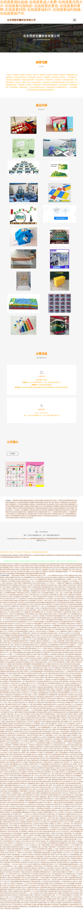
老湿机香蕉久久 (70, 767)
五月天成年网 (73, 812)
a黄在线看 (54, 783)
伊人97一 (39, 650)
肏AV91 (68, 681)
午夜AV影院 (35, 648)
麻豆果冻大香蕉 (27, 636)
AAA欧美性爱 (67, 841)
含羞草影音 (65, 650)
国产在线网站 (38, 904)
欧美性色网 (16, 804)
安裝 (40, 507)
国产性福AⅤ (53, 779)
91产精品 (57, 698)
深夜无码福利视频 (75, 789)
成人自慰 (9, 779)
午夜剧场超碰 (15, 856)
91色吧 (23, 617)
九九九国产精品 (59, 902)
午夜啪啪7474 (78, 846)
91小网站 (77, 625)
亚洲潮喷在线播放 (10, 594)
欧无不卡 (17, 617)
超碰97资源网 (57, 854)
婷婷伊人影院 (33, 902)
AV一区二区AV (4, 621)
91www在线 (42, 738)
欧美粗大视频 (55, 717)
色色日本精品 (64, 665)
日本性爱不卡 (75, 692)
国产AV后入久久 (32, 685)
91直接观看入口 (63, 800)
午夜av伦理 (36, 629)
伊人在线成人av (60, 725)
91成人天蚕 (64, 685)
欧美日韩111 (11, 631)
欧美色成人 (9, 584)
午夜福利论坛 (10, 817)
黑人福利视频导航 (55, 756)
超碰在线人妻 (35, 829)
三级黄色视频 (9, 731)
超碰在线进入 (20, 596)
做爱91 (53, 590)
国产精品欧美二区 (51, 598)
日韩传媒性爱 (37, 590)
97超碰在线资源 (47, 706)
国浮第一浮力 (53, 866)
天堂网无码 (36, 896)
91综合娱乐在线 (18, 719)
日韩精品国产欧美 (72, 673)
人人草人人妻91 (40, 621)
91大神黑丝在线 (47, 748)
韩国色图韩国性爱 (7, 727)
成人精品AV (72, 800)
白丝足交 (18, 625)
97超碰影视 (26, 613)
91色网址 (28, 891)
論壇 (50, 502)
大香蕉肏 (71, 794)
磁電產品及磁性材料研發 (67, 507)
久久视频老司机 (71, 590)
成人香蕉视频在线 (20, 623)
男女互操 (72, 586)
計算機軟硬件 (12, 506)
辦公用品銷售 (29, 515)
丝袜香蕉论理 (22, 658)
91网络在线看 (6, 823)
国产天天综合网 (32, 875)
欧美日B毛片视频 (29, 869)
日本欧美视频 (24, 598)
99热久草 (65, 794)
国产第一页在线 (46, 613)
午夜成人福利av (52, 615)
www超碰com (13, 771)
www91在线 (73, 650)
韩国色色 (79, 860)
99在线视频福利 (36, 731)
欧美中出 (6, 783)
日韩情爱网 (35, 873)
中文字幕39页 (45, 625)
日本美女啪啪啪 (29, 615)
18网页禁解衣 (23, 792)
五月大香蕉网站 (11, 583)
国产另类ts (78, 794)
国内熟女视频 (46, 590)
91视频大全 (60, 894)
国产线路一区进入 (10, 877)
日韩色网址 (45, 656)
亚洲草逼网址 (32, 650)
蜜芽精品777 (50, 606)
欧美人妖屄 (55, 837)
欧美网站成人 (61, 663)
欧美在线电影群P (72, 887)
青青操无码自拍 (24, 769)
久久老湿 (71, 833)
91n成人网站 (46, 804)
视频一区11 (33, 779)
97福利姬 (72, 860)
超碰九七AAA (74, 640)
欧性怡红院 (9, 894)
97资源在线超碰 (62, 866)
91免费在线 (41, 787)
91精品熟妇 (37, 856)
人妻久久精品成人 (44, 908)
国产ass (64, 700)
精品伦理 (20, 871)
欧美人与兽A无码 (17, 609)
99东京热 (69, 717)
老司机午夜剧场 (11, 904)
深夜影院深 (50, 617)
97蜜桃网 (15, 746)
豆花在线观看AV (19, 727)
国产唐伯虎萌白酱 (60, 696)
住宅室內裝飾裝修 (47, 507)
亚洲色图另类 (29, 781)
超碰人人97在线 (66, 679)
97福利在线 (18, 808)
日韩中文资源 (43, 894)
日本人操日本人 (33, 790)
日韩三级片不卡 (9, 906)
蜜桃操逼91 (75, 900)
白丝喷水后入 (23, 704)
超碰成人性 (15, 661)
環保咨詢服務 (62, 513)
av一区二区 (25, 885)
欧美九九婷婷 (74, 669)
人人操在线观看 (26, 794)
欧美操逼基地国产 (45, 667)
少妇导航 (75, 723)
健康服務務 (26, 506)
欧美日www (63, 773)
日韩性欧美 (78, 579)
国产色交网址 (14, 815)
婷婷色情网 (43, 892)
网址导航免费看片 (25, 883)
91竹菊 (11, 777)
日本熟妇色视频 (65, 762)
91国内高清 (9, 879)
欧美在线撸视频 (64, 827)
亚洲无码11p (57, 636)
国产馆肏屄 (9, 700)
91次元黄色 (14, 704)
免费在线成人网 (55, 762)
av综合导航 (72, 756)
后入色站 (18, 738)
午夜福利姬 (64, 740)
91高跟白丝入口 (70, 810)
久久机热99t (26, 660)
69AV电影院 (26, 808)
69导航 (68, 779)
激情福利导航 (10, 673)
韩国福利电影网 (73, 713)
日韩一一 (45, 577)
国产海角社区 (70, 752)
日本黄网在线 (57, 650)
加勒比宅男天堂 (52, 817)
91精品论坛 (32, 698)
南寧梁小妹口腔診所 (27, 519)
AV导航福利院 (16, 698)
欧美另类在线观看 (72, 667)
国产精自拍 (60, 777)
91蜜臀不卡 (6, 690)
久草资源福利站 (38, 627)
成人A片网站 (55, 773)
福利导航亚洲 (36, 883)
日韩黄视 (30, 833)
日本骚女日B (57, 679)
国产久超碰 (13, 754)
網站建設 (52, 506)
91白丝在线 (34, 798)
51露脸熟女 (50, 839)
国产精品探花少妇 (56, 648)
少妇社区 (79, 800)
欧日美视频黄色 (51, 891)
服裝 (34, 511)
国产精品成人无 (43, 842)
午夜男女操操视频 (61, 738)
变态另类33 (49, 636)
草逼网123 (43, 617)
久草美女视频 (27, 871)
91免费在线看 (36, 588)
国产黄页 (78, 837)
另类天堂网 (40, 700)
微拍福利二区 (24, 710)
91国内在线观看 (21, 606)
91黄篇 (22, 873)
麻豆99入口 (74, 779)
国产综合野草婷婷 (45, 648)
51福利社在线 (69, 652)
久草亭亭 (61, 867)
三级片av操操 (13, 825)
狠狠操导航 (33, 742)
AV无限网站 (45, 660)
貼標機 (70, 506)
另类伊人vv (60, 825)
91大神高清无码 (49, 806)
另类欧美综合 (72, 740)
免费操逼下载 (4, 756)
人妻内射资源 (78, 804)
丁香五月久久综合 (55, 898)
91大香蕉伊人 (33, 846)
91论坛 (54, 663)
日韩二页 (39, 594)
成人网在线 (21, 688)
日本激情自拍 (17, 898)
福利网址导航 (67, 729)
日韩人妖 (36, 823)
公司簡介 (12, 455)
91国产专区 (31, 679)
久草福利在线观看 (62, 609)
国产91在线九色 (65, 698)
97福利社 (12, 885)
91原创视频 (40, 696)
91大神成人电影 (16, 592)
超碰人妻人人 (18, 862)
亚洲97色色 (74, 704)
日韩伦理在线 (14, 621)
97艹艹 (77, 629)
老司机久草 (48, 742)
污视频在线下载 (72, 577)
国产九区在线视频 (8, 762)
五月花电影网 (69, 725)
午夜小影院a (11, 738)
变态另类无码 (55, 765)
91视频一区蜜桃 (7, 710)
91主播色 (16, 721)
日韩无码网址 (75, 661)
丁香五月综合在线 (49, 785)
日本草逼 (74, 583)
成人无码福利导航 (21, 650)
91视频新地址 (71, 829)
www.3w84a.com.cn (24, 540)
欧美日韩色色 (56, 673)
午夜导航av (51, 871)
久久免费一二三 (11, 656)
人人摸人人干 (39, 658)
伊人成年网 (41, 902)
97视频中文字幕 (16, 740)
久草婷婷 (30, 837)
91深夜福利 (6, 864)
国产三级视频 (22, 681)
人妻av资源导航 (69, 656)
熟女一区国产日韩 (49, 819)
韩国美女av (55, 667)
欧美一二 (65, 744)
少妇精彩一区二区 (27, 590)
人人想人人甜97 (57, 737)
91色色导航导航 (17, 758)
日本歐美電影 (76, 902)
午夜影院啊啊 (7, 787)
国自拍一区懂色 (66, 581)
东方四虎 (55, 798)
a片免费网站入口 (52, 633)
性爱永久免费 (72, 715)
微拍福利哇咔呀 (76, 889)
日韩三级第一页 (73, 842)
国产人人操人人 (41, 608)
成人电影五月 (73, 808)
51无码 (8, 833)
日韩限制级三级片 (69, 817)
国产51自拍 (29, 831)
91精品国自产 (48, 740)
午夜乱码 (11, 750)
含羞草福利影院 (34, 750)
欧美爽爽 (24, 748)
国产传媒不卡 (26, 829)
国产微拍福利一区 (73, 609)
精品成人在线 (42, 708)
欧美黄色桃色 (20, 877)
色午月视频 (43, 654)
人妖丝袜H (36, 825)
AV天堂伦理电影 (56, 613)
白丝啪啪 (59, 579)
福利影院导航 (73, 636)
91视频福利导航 (53, 842)
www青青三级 (4, 590)
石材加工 (55, 502)
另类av (57, 819)
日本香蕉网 (22, 621)
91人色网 (52, 873)
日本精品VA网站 (63, 608)
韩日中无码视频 (39, 677)
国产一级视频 (22, 752)
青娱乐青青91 (28, 627)
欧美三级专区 (48, 700)
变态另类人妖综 (12, 679)
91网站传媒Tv (17, 902)
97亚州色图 (66, 690)
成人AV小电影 (47, 781)
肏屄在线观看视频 (52, 767)
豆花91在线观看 (33, 738)
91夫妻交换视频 (7, 812)
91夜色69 (62, 646)
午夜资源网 (56, 740)
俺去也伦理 (13, 752)
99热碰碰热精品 (57, 713)
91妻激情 (28, 839)
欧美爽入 (74, 841)
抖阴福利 (47, 810)
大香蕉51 (70, 633)
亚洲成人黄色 (20, 583)
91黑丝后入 (21, 821)
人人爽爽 (22, 856)
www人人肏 (53, 686)
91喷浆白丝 (57, 789)
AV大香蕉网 (79, 844)
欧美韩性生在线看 (37, 758)
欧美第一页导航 (50, 835)
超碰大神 (60, 823)
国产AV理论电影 (43, 661)
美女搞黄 (51, 586)
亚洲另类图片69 (64, 862)
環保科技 (42, 515)
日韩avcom (39, 841)
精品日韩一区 (41, 867)
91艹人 (10, 677)
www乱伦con (67, 621)
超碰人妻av (38, 577)
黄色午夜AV (72, 627)
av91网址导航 (33, 661)
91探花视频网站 (35, 613)
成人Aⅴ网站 (58, 586)
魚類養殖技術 (64, 504)
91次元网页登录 (64, 765)
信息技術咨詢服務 (16, 513)
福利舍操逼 (36, 760)
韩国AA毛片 (47, 904)
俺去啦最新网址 (48, 688)
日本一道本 (54, 800)
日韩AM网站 (12, 767)
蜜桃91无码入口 (35, 646)
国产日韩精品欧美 (67, 787)
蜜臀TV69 (66, 615)
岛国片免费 (17, 584)
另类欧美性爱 (19, 663)
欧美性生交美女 (26, 725)
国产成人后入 (66, 877)
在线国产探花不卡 (34, 765)
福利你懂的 (74, 671)
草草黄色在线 (21, 656)
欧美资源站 (76, 894)
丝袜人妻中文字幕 (44, 777)
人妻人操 (59, 729)
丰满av (10, 721)
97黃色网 (5, 677)
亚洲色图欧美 (72, 773)
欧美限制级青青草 (46, 588)
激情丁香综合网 (67, 631)
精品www (5, 658)
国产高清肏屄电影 (48, 769)
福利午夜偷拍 (71, 660)
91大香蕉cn (40, 754)
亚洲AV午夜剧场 (44, 733)
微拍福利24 (5, 635)
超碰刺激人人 (34, 729)
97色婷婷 (35, 894)
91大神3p (20, 767)
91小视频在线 (62, 633)
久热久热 (57, 869)
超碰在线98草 (23, 642)
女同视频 (15, 779)
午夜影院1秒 (10, 800)
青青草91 (19, 763)
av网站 (37, 812)
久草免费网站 (19, 762)
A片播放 (24, 763)
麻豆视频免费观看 (36, 673)
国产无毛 (50, 654)
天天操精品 (31, 748)
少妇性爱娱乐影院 (29, 719)
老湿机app (24, 581)
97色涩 (16, 700)
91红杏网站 (24, 765)
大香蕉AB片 (17, 646)
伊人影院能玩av (69, 658)
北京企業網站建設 (19, 515)
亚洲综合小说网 (71, 592)
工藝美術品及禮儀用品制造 (66, 502)
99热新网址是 (53, 660)
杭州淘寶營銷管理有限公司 (36, 517)
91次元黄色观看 (52, 823)
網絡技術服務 (39, 502)
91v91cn (55, 814)
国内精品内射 (14, 821)
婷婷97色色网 (35, 654)
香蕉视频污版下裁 (47, 856)
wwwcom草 (59, 733)
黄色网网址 (77, 686)
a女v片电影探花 (4, 602)
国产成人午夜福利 (30, 594)
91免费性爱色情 (26, 584)
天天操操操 (31, 642)
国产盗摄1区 (36, 898)
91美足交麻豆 (28, 854)
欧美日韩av (36, 817)
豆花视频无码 (7, 858)
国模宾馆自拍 (17, 729)
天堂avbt (6, 883)
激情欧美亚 (39, 773)
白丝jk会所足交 (25, 842)
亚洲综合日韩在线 (60, 606)
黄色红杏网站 (63, 842)
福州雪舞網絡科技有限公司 (19, 517)
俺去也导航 (6, 717)
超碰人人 (63, 673)
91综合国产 (36, 771)
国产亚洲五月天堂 (43, 887)
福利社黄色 (48, 763)
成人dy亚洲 (18, 866)
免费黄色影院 (49, 604)
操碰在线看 (47, 906)
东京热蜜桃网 (66, 775)
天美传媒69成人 (49, 658)
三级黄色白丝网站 (53, 862)
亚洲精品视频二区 (47, 854)
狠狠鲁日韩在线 (23, 713)
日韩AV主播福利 (33, 866)
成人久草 (51, 875)
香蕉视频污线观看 (43, 779)
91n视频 (47, 852)
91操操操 (78, 710)
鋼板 (46, 515)
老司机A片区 (62, 660)
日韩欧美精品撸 (17, 654)
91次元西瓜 (29, 856)
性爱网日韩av (15, 608)
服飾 (12, 515)
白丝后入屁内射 (36, 579)
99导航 (41, 790)
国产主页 (56, 604)
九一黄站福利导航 (39, 744)
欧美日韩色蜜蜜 (58, 621)
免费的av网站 (39, 819)
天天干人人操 (7, 654)
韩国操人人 (53, 715)
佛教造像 (26, 502)
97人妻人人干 (8, 898)
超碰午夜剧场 (11, 723)
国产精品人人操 (76, 769)
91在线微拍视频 (18, 615)
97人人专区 (32, 598)
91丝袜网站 (28, 771)
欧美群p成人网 (64, 908)
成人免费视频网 (17, 812)
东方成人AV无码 (51, 644)
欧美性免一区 (29, 583)
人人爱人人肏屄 (48, 758)
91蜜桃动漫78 (35, 762)
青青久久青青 (15, 887)
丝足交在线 (66, 746)
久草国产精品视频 (34, 860)
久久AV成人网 (63, 833)
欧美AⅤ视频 (48, 850)
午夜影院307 (36, 871)
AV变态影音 (69, 790)
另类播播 (7, 619)
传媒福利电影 (54, 646)
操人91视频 (46, 665)
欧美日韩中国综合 (40, 606)
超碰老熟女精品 (64, 604)
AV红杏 (26, 852)
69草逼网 (50, 635)
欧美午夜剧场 (27, 654)
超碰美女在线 (24, 789)
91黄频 (10, 735)
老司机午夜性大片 (22, 675)
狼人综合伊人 (72, 694)
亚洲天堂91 (14, 706)
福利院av (18, 590)
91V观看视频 (55, 627)
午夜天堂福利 (57, 671)
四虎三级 (65, 713)
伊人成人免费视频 (7, 660)
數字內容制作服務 (68, 509)
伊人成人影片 (31, 810)
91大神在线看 (38, 858)
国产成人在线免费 (37, 756)
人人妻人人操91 (17, 841)
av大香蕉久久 (24, 640)
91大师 (14, 900)
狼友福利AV (47, 627)
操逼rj (80, 842)
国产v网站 (27, 762)
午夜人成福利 (6, 588)
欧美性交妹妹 (19, 673)
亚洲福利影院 (77, 904)
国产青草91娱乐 (62, 715)
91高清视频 (70, 885)
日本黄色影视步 (22, 679)
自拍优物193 (54, 831)
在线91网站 (62, 667)
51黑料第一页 (22, 669)
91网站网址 (47, 773)
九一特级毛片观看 (56, 804)
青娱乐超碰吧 (13, 681)
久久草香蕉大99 (11, 633)
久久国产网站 (49, 869)
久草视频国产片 (75, 750)
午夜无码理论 (6, 794)
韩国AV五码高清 (61, 719)
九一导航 (70, 748)
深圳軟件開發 (63, 506)
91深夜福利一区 (66, 583)
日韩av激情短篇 (31, 717)
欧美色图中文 (10, 617)
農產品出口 (14, 504)
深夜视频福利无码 (45, 794)
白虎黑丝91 (49, 581)
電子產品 (51, 504)
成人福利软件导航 (23, 779)
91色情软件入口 (48, 746)
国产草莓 (2, 779)
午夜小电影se (63, 856)
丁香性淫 (75, 898)
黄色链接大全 (50, 710)
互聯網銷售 (56, 507)
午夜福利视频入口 (24, 708)
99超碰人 (61, 817)
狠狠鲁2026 (68, 894)
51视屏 (19, 796)
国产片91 (15, 735)
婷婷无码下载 (28, 629)
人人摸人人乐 (32, 581)
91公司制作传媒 (26, 702)
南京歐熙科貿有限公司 (14, 519)
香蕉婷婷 (19, 844)
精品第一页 (20, 683)
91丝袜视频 (31, 602)
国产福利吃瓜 (71, 710)
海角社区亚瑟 (76, 858)
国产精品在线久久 (68, 706)
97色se (26, 860)
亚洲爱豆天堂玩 (26, 588)
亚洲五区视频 (60, 873)
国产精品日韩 (22, 825)
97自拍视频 (70, 619)
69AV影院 (71, 754)
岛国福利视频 (70, 821)
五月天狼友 (5, 765)
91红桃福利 (11, 604)
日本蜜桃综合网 (66, 839)
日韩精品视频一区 (68, 835)
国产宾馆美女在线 (8, 850)
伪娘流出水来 (52, 894)
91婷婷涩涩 (38, 746)
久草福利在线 (45, 896)
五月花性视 (59, 835)
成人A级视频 (8, 667)
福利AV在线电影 (21, 631)
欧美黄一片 (37, 879)
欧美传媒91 (34, 708)
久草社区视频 (50, 902)
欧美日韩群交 (52, 609)
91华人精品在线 (34, 710)
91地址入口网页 (52, 602)
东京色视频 (72, 685)
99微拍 (7, 652)
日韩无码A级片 (57, 746)
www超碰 (53, 681)
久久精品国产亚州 (57, 763)
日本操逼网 (9, 629)
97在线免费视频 (67, 648)
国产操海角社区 (22, 602)
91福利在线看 (38, 663)
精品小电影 (50, 864)
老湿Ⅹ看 (10, 781)
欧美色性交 (75, 621)
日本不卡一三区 (8, 869)
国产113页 (14, 619)
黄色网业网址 (54, 844)
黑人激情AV (73, 613)
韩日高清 (43, 796)
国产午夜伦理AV (20, 604)
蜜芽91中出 (63, 885)
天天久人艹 (25, 729)
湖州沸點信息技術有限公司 (52, 517)
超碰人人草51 (47, 663)
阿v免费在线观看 (54, 760)
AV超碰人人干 (69, 871)
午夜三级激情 (30, 577)
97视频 (10, 725)
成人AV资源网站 (76, 775)
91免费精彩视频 (41, 690)
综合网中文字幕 (11, 606)
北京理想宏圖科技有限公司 (21, 19)
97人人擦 (53, 729)
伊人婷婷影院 (15, 789)
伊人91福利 (43, 750)
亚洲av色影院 (75, 746)
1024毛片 (12, 808)
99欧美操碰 (52, 596)
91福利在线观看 (63, 798)
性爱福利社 (5, 821)
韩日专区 (63, 592)
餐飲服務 (31, 509)
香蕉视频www (17, 677)
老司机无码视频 (73, 608)
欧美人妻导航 (41, 592)
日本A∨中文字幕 (8, 613)
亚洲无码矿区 (9, 733)
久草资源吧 (52, 656)
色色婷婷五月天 (12, 891)
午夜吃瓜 (56, 688)
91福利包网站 (55, 735)
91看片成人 (25, 750)
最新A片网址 (50, 690)
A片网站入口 (65, 721)
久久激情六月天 (58, 769)
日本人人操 (50, 775)
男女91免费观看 (50, 696)
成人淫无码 (25, 902)
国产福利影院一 (56, 883)
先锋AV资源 (31, 783)
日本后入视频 (13, 688)
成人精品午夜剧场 (53, 827)
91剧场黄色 (18, 723)
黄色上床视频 (57, 742)
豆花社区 (53, 777)
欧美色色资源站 (56, 794)
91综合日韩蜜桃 (37, 900)
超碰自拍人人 (19, 852)
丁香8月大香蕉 (7, 773)
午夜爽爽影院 (32, 804)
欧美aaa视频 (13, 790)
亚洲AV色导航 (55, 592)
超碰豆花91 (70, 623)
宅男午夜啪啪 (15, 864)
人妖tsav (16, 715)
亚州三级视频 (21, 823)
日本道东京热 (77, 806)
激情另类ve (35, 775)
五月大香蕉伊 (24, 887)
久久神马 (16, 769)
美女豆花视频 (58, 841)
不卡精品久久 (54, 625)
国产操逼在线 (6, 669)
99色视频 (18, 748)
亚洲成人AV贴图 (37, 814)
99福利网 (77, 623)
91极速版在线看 (28, 858)
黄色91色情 (64, 802)
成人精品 (19, 671)
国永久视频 (62, 767)
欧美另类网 (38, 769)
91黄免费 (62, 625)
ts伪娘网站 (25, 835)
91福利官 (12, 590)
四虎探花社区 (16, 848)
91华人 (25, 866)
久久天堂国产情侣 (45, 883)
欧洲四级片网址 (71, 881)
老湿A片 (13, 823)
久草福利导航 (50, 815)
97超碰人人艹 (19, 860)
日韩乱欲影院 (15, 577)
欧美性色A (28, 873)
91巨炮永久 (77, 642)
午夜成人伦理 (67, 858)
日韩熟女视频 (70, 598)
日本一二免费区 (57, 584)
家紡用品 (46, 506)
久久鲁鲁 (77, 712)
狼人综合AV (30, 606)
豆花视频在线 (26, 777)
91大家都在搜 (7, 696)
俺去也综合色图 (43, 885)
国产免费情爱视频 (43, 729)
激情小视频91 (67, 737)
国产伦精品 (16, 640)
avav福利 (73, 883)
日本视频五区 (72, 760)
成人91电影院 (33, 852)
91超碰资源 (61, 821)
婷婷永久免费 (15, 717)
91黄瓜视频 (48, 621)
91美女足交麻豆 (69, 629)
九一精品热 (74, 763)
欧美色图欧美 (9, 769)
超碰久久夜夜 (7, 892)
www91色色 (54, 808)
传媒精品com (75, 877)
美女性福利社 (40, 631)
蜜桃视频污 (18, 750)
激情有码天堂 (75, 733)
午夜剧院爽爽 (37, 854)
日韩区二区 (56, 635)
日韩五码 (25, 644)
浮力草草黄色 (53, 887)
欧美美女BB (10, 623)
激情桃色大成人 (48, 683)
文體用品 (72, 511)
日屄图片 (61, 814)
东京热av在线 (58, 683)
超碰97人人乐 (69, 846)
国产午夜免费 (6, 706)
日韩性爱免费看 (62, 694)
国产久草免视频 (45, 715)
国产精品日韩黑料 (5, 848)
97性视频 (67, 704)
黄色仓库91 (59, 852)
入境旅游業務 (39, 506)
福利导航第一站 (49, 631)
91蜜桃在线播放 (48, 671)
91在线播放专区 (16, 794)
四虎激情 (63, 717)
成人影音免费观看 (68, 579)
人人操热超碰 (38, 583)
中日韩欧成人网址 (72, 696)
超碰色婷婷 (14, 806)
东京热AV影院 (52, 694)
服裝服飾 (15, 502)
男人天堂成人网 (76, 796)
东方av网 (35, 636)
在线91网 (28, 611)
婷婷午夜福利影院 (46, 704)
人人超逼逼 (46, 681)
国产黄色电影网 (71, 785)
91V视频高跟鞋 (76, 679)
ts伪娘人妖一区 (32, 633)
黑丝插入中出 (49, 792)
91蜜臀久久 (52, 825)
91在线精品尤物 (14, 635)
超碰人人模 (9, 692)
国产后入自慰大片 (23, 694)
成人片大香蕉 (32, 815)
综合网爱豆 (8, 867)
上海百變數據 (24, 511)
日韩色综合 (31, 792)
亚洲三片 (6, 754)
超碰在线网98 (46, 783)
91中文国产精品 (26, 696)
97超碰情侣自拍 (70, 875)
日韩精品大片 (51, 708)
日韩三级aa (67, 769)
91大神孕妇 (44, 611)
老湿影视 (43, 629)
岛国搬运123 (49, 744)
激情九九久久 (31, 681)
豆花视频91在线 (48, 841)
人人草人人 (35, 839)
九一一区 (77, 646)
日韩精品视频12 (45, 765)
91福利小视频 (68, 594)
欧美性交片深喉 (36, 660)
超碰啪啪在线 (73, 798)
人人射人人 (33, 862)
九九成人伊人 (29, 744)
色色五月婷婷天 (9, 854)
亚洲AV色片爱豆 (40, 719)
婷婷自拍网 (3, 802)
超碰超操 (57, 685)
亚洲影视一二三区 (9, 866)
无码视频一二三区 (29, 850)
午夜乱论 (46, 756)
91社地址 (9, 648)
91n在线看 (43, 823)
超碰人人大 (21, 652)
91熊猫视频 (33, 592)
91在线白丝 (44, 596)
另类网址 (22, 577)
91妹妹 (5, 750)
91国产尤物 (68, 758)
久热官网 (56, 792)
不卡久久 (29, 623)
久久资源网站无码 (67, 806)
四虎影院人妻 (61, 752)
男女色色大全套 (45, 727)
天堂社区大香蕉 (63, 879)
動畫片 (74, 506)
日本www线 (73, 908)
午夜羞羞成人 (4, 771)
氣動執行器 (46, 513)
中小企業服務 (54, 513)
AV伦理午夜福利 (66, 796)
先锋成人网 (71, 837)
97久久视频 (32, 694)
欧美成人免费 (74, 604)
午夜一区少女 (66, 671)
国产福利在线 (7, 873)
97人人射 (75, 873)
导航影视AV (29, 823)
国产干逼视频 (73, 850)
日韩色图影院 (17, 696)
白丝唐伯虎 (5, 871)
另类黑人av (27, 673)
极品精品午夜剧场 (19, 785)
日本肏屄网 (54, 906)
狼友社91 (22, 611)
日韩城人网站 (56, 900)
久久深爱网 (31, 812)
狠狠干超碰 (13, 602)
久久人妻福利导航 (5, 775)
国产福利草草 (25, 686)
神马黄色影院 (41, 835)
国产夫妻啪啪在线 (11, 889)
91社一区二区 (36, 844)
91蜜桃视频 (25, 592)
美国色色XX (19, 904)
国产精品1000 (45, 844)
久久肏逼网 (21, 819)
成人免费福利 (53, 577)
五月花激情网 (77, 631)
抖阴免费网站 (27, 665)
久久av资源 (53, 810)
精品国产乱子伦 (70, 783)
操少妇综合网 (75, 617)
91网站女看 (57, 775)
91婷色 (32, 769)
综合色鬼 (54, 623)
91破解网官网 (41, 581)
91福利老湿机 (4, 681)
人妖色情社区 (24, 692)
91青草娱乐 (76, 825)
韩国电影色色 (64, 819)
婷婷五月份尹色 (75, 654)
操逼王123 (41, 852)
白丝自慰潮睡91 (18, 869)
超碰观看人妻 (36, 848)
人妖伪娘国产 (7, 746)
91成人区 (22, 717)
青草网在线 (66, 654)
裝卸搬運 (21, 502)
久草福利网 (43, 609)
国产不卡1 (16, 600)
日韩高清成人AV (43, 875)
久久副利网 (77, 706)
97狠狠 (20, 896)
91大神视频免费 (58, 677)
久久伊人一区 (25, 787)
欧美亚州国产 (22, 810)
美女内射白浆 (64, 792)
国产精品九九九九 (18, 781)
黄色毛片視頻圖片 (56, 904)
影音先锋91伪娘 (37, 671)
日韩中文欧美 (4, 808)
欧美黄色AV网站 (48, 583)
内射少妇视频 (47, 900)
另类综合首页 (31, 690)
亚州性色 (59, 708)
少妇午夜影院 (37, 831)
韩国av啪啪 (45, 879)
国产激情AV (13, 652)
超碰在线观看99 (16, 638)
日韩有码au (66, 640)
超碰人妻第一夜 (50, 787)
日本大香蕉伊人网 (23, 754)
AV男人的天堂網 (54, 885)
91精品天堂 (3, 581)
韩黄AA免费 (63, 688)
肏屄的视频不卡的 (66, 723)
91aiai (10, 708)
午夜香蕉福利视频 (29, 727)
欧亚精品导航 (34, 733)
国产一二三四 (23, 815)
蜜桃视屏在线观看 (57, 781)
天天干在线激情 (4, 839)
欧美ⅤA (8, 698)
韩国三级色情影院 (71, 644)
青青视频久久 (74, 690)
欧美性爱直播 (58, 744)
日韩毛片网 (34, 842)
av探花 (38, 642)
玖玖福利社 (6, 814)
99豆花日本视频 (50, 692)
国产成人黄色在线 (28, 879)
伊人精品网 (73, 862)
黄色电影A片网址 (5, 856)
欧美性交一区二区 (46, 584)
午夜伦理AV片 (31, 773)
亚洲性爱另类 (78, 600)
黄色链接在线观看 (22, 633)
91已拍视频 (15, 598)
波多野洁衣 (57, 806)
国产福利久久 (9, 644)
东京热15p (26, 733)
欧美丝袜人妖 (54, 833)
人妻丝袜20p (68, 777)
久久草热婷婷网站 (73, 856)
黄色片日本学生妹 (58, 704)
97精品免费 (58, 690)
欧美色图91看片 (23, 619)
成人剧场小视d (7, 600)
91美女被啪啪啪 (53, 661)
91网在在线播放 (9, 579)
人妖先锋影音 (13, 658)
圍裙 (50, 509)
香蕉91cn (35, 638)
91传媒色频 (13, 744)
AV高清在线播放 (19, 627)
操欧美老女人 (38, 652)
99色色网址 (15, 873)
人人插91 (36, 609)
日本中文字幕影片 (25, 715)
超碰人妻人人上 (48, 640)
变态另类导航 (41, 815)
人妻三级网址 (56, 721)
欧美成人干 (23, 804)
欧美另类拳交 (34, 737)
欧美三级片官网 (70, 844)
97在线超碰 (67, 677)
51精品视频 (61, 771)
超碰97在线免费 (36, 808)
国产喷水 (57, 750)
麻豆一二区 (10, 712)
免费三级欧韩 (48, 679)
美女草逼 (10, 581)
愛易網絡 (32, 504)
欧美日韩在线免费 (5, 650)
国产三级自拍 (76, 681)
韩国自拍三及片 (70, 611)
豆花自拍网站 (30, 658)
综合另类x (35, 891)
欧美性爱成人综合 (64, 848)
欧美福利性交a (7, 835)
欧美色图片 (66, 733)
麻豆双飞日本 (60, 871)
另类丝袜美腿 (77, 594)
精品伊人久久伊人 (73, 892)
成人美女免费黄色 (49, 702)
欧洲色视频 (57, 581)
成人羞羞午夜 (72, 802)
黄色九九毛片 (17, 773)
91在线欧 (58, 787)
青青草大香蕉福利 (37, 688)
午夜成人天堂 (47, 669)
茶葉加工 (25, 513)
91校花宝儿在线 (17, 667)
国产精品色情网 (22, 690)
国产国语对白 (13, 694)
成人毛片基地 (47, 675)
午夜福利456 (73, 683)
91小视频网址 (30, 819)
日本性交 (60, 686)
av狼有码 (79, 773)
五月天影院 (37, 704)
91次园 (2, 906)
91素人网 (9, 804)
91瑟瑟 (21, 746)
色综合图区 (3, 565)
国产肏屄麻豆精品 (15, 702)
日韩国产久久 (12, 844)
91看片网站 (42, 839)
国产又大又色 (71, 635)
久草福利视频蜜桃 (28, 677)
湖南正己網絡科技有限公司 (56, 515)
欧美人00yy (36, 767)
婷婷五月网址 (40, 679)
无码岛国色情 (30, 604)
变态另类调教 (62, 623)
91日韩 (53, 858)
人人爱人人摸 (6, 704)
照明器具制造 (66, 511)
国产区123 (70, 738)
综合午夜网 (68, 873)
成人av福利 (5, 744)
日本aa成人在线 (68, 852)
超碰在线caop (45, 646)
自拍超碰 (8, 592)
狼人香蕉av (36, 796)
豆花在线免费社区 (52, 608)
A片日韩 (24, 740)
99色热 (55, 867)
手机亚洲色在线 (69, 891)
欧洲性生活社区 (28, 663)
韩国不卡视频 (46, 808)
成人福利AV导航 (60, 600)
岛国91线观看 (37, 706)
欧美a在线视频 (44, 898)
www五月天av (27, 844)
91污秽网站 (61, 611)
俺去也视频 (77, 738)
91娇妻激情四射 (73, 879)
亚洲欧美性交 (23, 908)
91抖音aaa (3, 712)
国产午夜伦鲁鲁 (38, 683)
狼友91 (71, 744)
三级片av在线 (28, 760)
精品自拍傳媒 (32, 740)
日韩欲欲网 (46, 833)
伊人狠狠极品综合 (73, 731)
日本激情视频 (9, 829)
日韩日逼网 (40, 685)
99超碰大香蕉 (69, 625)
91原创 (48, 592)
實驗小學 (36, 515)
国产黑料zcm (61, 598)
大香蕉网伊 (32, 754)
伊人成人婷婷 (37, 721)
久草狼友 (61, 661)
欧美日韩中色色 (59, 652)
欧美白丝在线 (8, 902)
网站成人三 (40, 763)
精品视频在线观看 (16, 636)
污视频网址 (66, 692)
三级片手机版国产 (56, 877)
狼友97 (34, 702)
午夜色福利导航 (52, 892)
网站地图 (26, 558)
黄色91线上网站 (68, 781)
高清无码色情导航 (63, 831)
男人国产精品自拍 (60, 881)
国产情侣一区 (7, 661)
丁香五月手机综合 (59, 790)
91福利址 (77, 619)
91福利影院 (65, 789)
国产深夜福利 (44, 642)
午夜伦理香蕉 (47, 673)
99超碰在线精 (18, 733)
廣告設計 (57, 504)
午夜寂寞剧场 (74, 615)
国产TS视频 (22, 706)
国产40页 (28, 688)
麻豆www (77, 815)
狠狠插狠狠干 (18, 879)
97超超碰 (20, 900)
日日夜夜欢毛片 (44, 686)
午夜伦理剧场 (17, 835)
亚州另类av (71, 792)
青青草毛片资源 (7, 598)
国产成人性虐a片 (5, 806)
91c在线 (79, 740)
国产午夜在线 (34, 885)
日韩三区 (76, 852)
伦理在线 (61, 712)
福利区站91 (23, 600)
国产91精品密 (53, 638)
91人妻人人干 (34, 686)
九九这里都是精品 (23, 790)
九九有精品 (73, 831)
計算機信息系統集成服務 (31, 507)
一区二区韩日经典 (10, 875)
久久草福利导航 (9, 852)
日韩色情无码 (19, 712)
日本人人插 (74, 729)
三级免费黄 (77, 823)
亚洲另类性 (49, 867)
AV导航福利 (23, 864)
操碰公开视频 (43, 615)
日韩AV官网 (46, 800)
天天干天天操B (25, 625)
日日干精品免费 (35, 625)
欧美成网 (39, 804)
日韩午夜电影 (27, 906)
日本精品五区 (77, 727)
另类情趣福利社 (44, 762)
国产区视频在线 (39, 692)
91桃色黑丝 (60, 656)
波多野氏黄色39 (68, 904)
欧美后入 (36, 617)
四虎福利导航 (56, 723)
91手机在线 (53, 821)
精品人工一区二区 (25, 848)
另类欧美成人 (24, 661)
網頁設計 (32, 502)
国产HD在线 (45, 579)
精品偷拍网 (38, 712)
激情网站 (65, 683)
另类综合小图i (16, 686)
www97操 (13, 690)
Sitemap (43, 542)
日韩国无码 (9, 737)
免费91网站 (60, 891)
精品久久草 (61, 810)
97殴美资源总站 (37, 669)
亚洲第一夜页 (36, 611)
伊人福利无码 (6, 910)
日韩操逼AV (5, 685)
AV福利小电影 (18, 660)
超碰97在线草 (42, 881)
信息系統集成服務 (22, 509)
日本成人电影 (36, 584)
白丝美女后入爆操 (34, 644)
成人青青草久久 (42, 862)
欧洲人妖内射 (10, 881)
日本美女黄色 (17, 725)
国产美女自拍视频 (11, 586)
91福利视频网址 (26, 638)
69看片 (30, 669)
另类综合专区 (22, 586)
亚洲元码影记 (73, 665)
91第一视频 (41, 846)
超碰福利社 (34, 881)
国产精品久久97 (75, 762)
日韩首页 (74, 867)
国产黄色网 (58, 864)
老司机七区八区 (49, 790)
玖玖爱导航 (17, 798)
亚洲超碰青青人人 (45, 829)
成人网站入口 (49, 789)
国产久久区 (8, 900)
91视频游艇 (42, 798)
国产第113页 (44, 760)
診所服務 (46, 502)
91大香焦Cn (25, 742)
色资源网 (15, 819)
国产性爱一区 (29, 652)
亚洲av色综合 (62, 887)
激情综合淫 (44, 586)
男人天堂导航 (74, 896)
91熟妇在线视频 (46, 837)
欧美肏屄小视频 (38, 785)
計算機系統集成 (38, 509)
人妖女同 (21, 839)
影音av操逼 (10, 860)
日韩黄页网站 (27, 758)
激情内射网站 (38, 781)
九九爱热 (31, 692)
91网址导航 (70, 719)
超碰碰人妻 (14, 669)
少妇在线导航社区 (24, 735)
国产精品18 (17, 894)
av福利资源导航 (73, 906)
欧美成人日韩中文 (76, 588)
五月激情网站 (23, 833)
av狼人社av (8, 686)
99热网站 (28, 877)
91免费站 (7, 638)
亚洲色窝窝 (8, 819)
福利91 (30, 675)
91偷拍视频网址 (63, 906)
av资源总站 (32, 835)
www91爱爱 (3, 721)
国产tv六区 (24, 846)
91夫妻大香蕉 (12, 675)
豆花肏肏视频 (61, 644)
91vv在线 (71, 869)
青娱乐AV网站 (44, 825)
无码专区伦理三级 (73, 688)
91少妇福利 (46, 858)
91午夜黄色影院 (71, 606)
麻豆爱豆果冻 (57, 748)
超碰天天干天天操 (7, 719)
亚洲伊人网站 (70, 663)
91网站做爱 (43, 889)
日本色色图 (43, 817)
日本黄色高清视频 (60, 710)
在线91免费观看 (46, 723)
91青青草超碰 (12, 683)
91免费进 (19, 885)
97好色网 (16, 692)
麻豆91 (38, 727)
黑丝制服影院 (58, 617)
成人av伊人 (20, 744)
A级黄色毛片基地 (25, 775)
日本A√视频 (7, 665)
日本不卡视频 (64, 760)
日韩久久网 (28, 596)
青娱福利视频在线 (51, 752)
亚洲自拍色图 (57, 619)
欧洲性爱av (9, 627)
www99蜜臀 (27, 889)
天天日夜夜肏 (56, 669)
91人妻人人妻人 (58, 594)
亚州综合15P (19, 579)
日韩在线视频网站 (13, 792)
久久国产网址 (28, 900)
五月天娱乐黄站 (65, 750)
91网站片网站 (37, 656)
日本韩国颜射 (77, 777)
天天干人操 (32, 640)
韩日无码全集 (41, 789)
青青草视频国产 (70, 702)
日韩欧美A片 (26, 731)
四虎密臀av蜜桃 (62, 602)
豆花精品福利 (28, 800)
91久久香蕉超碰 (10, 596)
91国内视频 (48, 737)
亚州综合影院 (36, 794)
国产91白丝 (61, 783)
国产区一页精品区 (29, 746)
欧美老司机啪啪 (39, 604)
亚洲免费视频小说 (15, 765)
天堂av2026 (60, 629)
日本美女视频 (45, 771)
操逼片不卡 (37, 802)
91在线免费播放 (76, 677)
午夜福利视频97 (59, 846)
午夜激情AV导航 (64, 850)
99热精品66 (59, 692)
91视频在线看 (69, 815)
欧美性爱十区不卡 (32, 827)
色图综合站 (65, 586)
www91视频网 (27, 867)
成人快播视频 (29, 785)
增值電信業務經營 (23, 504)
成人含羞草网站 (72, 602)
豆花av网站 (53, 579)
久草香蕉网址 (58, 640)
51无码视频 (37, 837)
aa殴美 (14, 650)
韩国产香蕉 (64, 756)
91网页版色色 (20, 594)
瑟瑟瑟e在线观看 (24, 700)
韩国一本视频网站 (56, 727)
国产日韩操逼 (18, 737)
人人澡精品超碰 (37, 800)
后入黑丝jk (9, 729)
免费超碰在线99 (26, 814)
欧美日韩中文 (64, 627)
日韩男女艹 (67, 763)
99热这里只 (6, 608)
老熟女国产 (44, 731)
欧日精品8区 (13, 831)
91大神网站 (23, 635)
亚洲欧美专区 (30, 821)
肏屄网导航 (38, 748)
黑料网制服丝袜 (44, 873)
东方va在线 (66, 617)
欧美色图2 (33, 700)
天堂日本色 (68, 867)
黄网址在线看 (47, 713)
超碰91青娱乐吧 (22, 783)
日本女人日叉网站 (21, 875)
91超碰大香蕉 (63, 837)
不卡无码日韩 (69, 600)
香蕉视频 (61, 844)
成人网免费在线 (43, 866)
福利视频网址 (32, 713)
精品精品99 (56, 796)
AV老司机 (10, 798)
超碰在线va (35, 889)
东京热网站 (65, 636)
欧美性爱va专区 (57, 675)
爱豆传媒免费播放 (62, 731)
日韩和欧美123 (69, 712)
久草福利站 (26, 862)
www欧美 (29, 586)
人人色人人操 (76, 581)
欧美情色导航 (71, 700)
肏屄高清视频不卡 (15, 742)
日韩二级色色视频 (48, 652)
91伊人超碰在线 (26, 648)
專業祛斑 (46, 504)
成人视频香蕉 (20, 802)
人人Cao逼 (52, 642)
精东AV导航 (21, 891)
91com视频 (8, 609)
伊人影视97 (17, 842)
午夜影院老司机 (68, 686)
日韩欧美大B (55, 829)
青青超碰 (40, 713)
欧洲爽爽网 (27, 579)
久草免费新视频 (51, 719)
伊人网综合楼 (4, 862)
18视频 (2, 829)
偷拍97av (50, 619)
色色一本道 (26, 737)
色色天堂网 (8, 841)
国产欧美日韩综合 (75, 827)
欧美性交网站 (58, 654)
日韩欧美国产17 (53, 848)
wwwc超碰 (68, 902)
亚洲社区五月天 (46, 721)
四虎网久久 (75, 737)
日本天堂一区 (28, 767)
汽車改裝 (14, 509)
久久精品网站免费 (17, 858)
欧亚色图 (24, 738)
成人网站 (29, 806)
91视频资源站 (40, 792)
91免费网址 (41, 742)
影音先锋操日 (45, 860)
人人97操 (55, 850)
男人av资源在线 (26, 898)
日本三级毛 (76, 758)
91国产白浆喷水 (48, 650)
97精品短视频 (65, 896)
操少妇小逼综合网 (38, 806)
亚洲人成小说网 (63, 808)
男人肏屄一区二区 (55, 896)
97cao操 (16, 611)
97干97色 (42, 636)
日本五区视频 (69, 646)
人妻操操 (45, 712)
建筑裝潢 (10, 511)
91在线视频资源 (77, 814)
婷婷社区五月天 (7, 758)
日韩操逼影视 (26, 646)
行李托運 (19, 506)
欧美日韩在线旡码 (37, 877)
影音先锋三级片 (27, 671)
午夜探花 (33, 608)
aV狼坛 (60, 615)
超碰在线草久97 (60, 875)
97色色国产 (31, 619)
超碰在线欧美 (49, 698)
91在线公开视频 (60, 702)
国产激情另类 (16, 775)
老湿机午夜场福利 (7, 785)
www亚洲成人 (49, 600)
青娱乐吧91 (74, 698)
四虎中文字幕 (65, 860)
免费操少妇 (38, 821)
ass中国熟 (43, 767)
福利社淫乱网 (19, 760)
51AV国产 (51, 750)
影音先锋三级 (18, 644)
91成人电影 (46, 821)
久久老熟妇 (62, 829)
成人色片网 (59, 858)
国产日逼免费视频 (13, 642)
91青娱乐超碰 (69, 642)
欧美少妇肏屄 (12, 796)
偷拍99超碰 (24, 698)
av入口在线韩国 (35, 667)
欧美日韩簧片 (77, 648)
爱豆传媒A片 (79, 719)
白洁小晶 (71, 675)
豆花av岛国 (40, 702)
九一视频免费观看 (67, 742)
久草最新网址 (64, 735)
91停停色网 (47, 623)
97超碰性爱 (46, 877)
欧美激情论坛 (30, 621)
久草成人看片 (14, 685)
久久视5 (34, 696)
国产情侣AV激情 (12, 713)
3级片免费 (38, 783)
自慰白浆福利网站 (16, 665)
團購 (9, 509)
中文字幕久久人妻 (41, 602)
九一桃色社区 (19, 854)
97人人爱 (29, 706)
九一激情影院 (36, 725)
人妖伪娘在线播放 (38, 623)
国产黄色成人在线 (7, 646)
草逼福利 (67, 661)
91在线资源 (65, 613)
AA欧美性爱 (56, 802)
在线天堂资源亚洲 (14, 756)
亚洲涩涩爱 (21, 771)
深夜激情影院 (69, 771)
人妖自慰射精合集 (33, 908)
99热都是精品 (51, 738)
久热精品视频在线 (42, 694)
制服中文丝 (13, 783)
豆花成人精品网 (51, 629)
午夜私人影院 (40, 717)
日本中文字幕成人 (75, 721)
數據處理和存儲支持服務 (35, 513)
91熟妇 (64, 619)
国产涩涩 (55, 856)
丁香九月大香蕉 (68, 823)
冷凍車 (30, 511)
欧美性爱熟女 (41, 600)
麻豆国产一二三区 (26, 894)
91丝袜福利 (21, 831)
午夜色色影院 (29, 683)
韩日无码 (65, 675)
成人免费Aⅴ (60, 596)
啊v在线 (74, 839)
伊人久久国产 (31, 631)
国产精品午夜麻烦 (5, 740)
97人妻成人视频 (28, 609)
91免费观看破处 (53, 712)
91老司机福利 (55, 908)
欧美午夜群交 (42, 633)
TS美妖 (11, 862)
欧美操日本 (40, 740)
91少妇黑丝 (22, 685)
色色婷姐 (49, 796)
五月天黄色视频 (49, 685)
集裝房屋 (38, 511)
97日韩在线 (36, 586)
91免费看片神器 (17, 892)
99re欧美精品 (65, 669)
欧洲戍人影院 (14, 839)
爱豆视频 (15, 708)
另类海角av (42, 891)
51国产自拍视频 (7, 640)
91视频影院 (7, 636)
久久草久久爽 (10, 760)
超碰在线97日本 (5, 742)
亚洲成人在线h (18, 800)
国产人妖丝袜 (32, 635)
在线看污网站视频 (37, 906)
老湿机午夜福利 (64, 812)
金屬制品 (32, 506)
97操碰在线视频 (45, 812)
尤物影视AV (37, 723)
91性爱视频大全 (18, 629)
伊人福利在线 (6, 789)
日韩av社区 (3, 844)
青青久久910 (11, 802)
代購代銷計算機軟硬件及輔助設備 (51, 511)
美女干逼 (2, 846)
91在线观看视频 (16, 814)
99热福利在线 (41, 598)
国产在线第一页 (74, 765)
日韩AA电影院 (26, 798)
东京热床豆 (68, 814)
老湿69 (76, 790)
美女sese (63, 635)
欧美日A (2, 596)
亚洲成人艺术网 (29, 904)
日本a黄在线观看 (41, 619)
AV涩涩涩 (64, 898)
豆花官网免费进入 (10, 671)
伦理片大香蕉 (17, 648)
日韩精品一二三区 (28, 712)
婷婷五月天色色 (24, 608)
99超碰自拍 (28, 721)
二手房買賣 (16, 511)
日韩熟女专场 (32, 600)
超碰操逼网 (57, 839)
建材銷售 (46, 509)
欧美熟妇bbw (54, 812)
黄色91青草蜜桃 (43, 827)
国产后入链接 (66, 588)
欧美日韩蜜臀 (62, 638)
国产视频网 (65, 584)
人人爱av (24, 837)
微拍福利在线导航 (35, 735)
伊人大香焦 (44, 871)
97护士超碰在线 (59, 815)
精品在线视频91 (60, 785)
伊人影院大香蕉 (57, 588)
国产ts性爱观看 (74, 584)
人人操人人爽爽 (17, 867)
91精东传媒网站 (9, 663)
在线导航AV (22, 806)
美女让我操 (26, 667)
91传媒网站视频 (40, 752)
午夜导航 (30, 704)
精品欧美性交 (75, 864)
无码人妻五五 (49, 677)
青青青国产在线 (8, 611)
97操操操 (68, 889)
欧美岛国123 (8, 896)
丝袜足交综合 (55, 665)
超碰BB (24, 773)
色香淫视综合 (40, 698)
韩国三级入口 (37, 596)
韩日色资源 (39, 681)
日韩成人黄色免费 (46, 802)
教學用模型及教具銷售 (37, 540)
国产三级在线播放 (61, 754)
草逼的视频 (39, 640)
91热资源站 (58, 631)
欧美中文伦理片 (38, 675)
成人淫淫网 (32, 841)
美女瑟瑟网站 (61, 681)
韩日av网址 (3, 679)
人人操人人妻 (18, 731)
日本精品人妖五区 (33, 864)
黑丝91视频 (17, 777)
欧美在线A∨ (19, 906)
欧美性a (15, 896)
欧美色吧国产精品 (58, 758)
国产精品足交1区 (43, 638)
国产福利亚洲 (11, 763)
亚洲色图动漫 (71, 638)
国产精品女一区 (27, 817)
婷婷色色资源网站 (68, 804)
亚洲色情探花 (29, 802)
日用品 (57, 506)
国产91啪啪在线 (69, 596)
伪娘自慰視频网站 (37, 665)
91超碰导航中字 (16, 588)
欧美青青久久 (18, 613)
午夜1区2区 (57, 583)
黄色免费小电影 (28, 896)
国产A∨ (27, 881)
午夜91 (70, 898)
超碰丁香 (20, 889)
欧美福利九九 (66, 864)
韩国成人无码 (49, 846)
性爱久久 (41, 737)
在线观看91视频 (48, 594)
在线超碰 (43, 644)
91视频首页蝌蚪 (47, 814)
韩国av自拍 (5, 702)
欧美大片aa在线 (57, 706)
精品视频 (17, 846)
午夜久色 (6, 831)
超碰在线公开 (16, 787)
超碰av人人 (29, 617)
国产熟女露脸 (50, 725)
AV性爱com (3, 796)
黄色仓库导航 (31, 752)
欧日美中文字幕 (62, 577)
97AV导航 (36, 892)
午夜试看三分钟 (59, 658)
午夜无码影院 (53, 879)
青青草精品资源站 (27, 796)
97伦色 (34, 867)
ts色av (36, 615)
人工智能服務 (71, 513)
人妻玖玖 (49, 798)
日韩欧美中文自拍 (66, 900)
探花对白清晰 (61, 779)
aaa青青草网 (60, 642)
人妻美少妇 (17, 581)
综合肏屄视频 (73, 735)
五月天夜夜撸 (39, 850)
